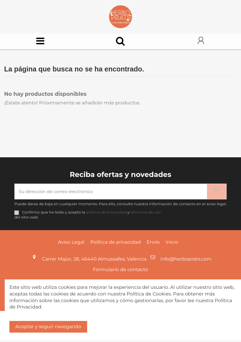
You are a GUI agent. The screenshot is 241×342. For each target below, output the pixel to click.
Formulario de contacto (120, 271)
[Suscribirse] (216, 192)
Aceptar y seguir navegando (48, 326)
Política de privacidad (115, 243)
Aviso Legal (71, 243)
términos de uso (145, 214)
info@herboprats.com (186, 261)
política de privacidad (106, 214)
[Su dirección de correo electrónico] (111, 192)
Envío (153, 243)
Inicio (172, 243)
